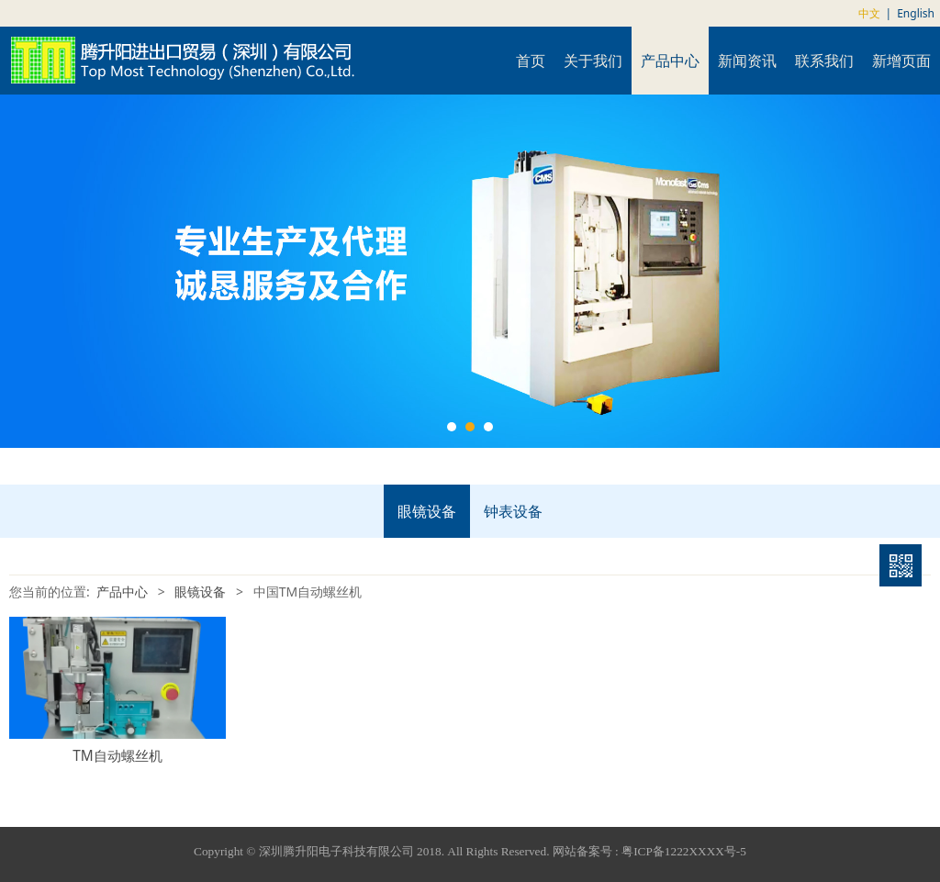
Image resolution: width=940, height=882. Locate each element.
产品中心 (670, 60)
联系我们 (824, 60)
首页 (530, 60)
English (915, 13)
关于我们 (593, 60)
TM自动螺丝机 (117, 755)
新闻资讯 (747, 60)
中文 (869, 13)
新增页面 (901, 60)
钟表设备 (513, 511)
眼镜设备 (426, 511)
